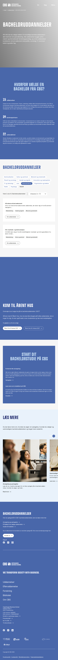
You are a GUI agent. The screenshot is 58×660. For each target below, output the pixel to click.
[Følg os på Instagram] (8, 542)
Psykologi (14, 186)
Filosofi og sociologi (10, 180)
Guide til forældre (8, 526)
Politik (6, 186)
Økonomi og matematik (38, 177)
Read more (6, 491)
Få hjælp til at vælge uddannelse (13, 524)
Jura (17, 183)
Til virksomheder (7, 623)
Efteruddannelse (10, 586)
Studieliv (8, 396)
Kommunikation (8, 177)
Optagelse (8, 380)
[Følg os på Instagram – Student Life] (12, 542)
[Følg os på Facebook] (4, 542)
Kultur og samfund (22, 177)
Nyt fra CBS (6, 620)
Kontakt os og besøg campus (10, 616)
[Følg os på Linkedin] (12, 630)
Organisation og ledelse (41, 183)
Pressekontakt (7, 618)
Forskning (7, 591)
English (37, 5)
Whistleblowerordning (24, 657)
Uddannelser (11, 10)
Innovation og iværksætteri (41, 180)
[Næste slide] (53, 436)
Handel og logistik (24, 180)
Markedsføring (26, 183)
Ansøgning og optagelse (10, 522)
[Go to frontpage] (12, 5)
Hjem (5, 10)
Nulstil (22, 186)
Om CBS (7, 600)
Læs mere (52, 481)
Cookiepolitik (14, 657)
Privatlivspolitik (6, 657)
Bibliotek (7, 595)
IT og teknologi (8, 183)
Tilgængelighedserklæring (36, 657)
